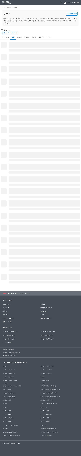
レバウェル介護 (7, 410)
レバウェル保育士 (7, 414)
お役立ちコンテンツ (46, 318)
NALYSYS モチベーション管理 (11, 435)
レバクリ (5, 407)
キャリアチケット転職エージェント (50, 396)
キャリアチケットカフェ (9, 393)
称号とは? (5, 311)
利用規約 (11, 349)
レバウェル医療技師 (46, 414)
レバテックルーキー (9, 335)
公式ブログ (43, 304)
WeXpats (5, 428)
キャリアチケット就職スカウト (49, 393)
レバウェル (43, 407)
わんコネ (42, 425)
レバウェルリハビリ (8, 417)
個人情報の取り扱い (14, 352)
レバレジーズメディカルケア (11, 425)
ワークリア (6, 403)
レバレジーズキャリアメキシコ (49, 432)
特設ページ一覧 (7, 322)
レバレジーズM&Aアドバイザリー (49, 403)
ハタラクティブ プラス (46, 400)
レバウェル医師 (7, 421)
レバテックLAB (7, 343)
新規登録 (76, 2)
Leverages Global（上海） (10, 432)
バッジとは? (6, 307)
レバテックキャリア (9, 339)
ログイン (70, 2)
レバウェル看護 (44, 410)
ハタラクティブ (7, 400)
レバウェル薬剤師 (45, 421)
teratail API (43, 311)
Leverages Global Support (48, 428)
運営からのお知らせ (46, 307)
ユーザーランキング (8, 318)
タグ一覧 (9, 7)
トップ (3, 7)
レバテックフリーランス (10, 331)
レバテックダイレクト (47, 339)
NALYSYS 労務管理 (46, 435)
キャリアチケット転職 (9, 396)
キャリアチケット (7, 389)
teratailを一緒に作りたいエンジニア (19, 293)
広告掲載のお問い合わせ (9, 355)
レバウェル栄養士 (45, 417)
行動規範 (5, 352)
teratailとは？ (7, 304)
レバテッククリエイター (47, 331)
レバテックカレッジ (46, 335)
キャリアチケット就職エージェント (50, 389)
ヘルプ (42, 314)
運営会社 (5, 349)
